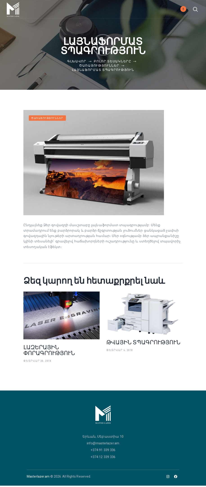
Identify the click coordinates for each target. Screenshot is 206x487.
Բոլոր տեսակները (112, 62)
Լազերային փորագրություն (49, 351)
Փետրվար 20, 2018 (37, 362)
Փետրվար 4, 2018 (119, 351)
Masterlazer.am (38, 478)
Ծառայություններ (99, 66)
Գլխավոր (76, 62)
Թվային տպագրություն (143, 343)
